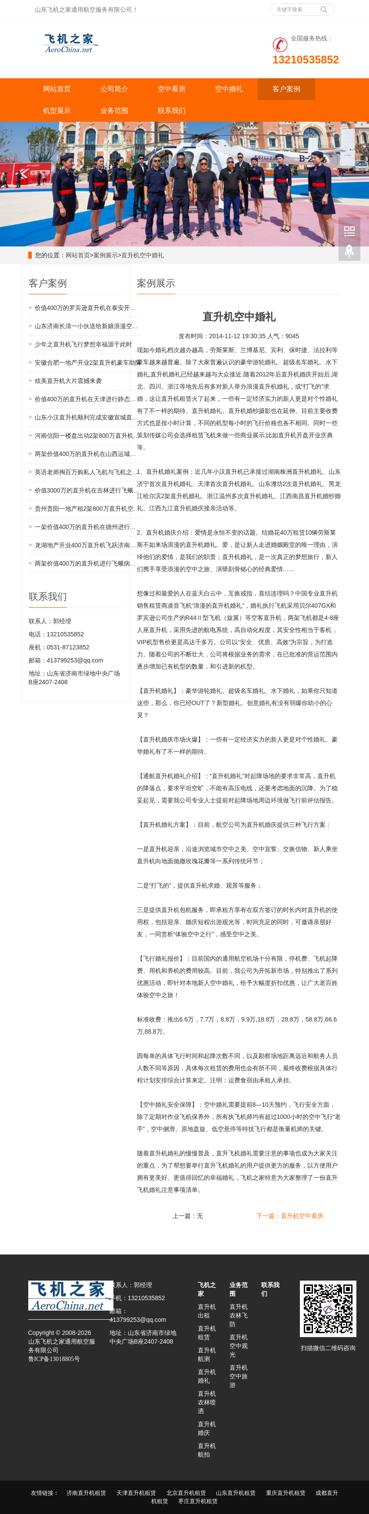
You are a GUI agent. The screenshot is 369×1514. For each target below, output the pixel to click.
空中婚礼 (229, 89)
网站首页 (57, 89)
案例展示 (105, 255)
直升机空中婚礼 (142, 255)
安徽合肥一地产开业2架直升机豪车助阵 (88, 362)
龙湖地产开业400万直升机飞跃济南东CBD (92, 545)
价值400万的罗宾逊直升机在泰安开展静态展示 (97, 307)
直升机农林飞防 (238, 1315)
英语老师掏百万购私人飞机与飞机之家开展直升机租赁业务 (114, 472)
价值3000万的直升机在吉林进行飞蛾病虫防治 (96, 490)
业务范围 (114, 110)
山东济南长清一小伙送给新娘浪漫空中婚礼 (92, 326)
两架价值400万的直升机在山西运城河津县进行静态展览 (110, 453)
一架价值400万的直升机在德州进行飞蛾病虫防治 (100, 526)
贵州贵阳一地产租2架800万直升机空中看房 (93, 508)
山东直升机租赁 (236, 1493)
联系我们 (172, 110)
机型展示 (57, 110)
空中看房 (172, 89)
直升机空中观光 (238, 1346)
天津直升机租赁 (136, 1493)
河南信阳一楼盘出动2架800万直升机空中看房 (96, 435)
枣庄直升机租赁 (198, 1501)
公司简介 (114, 89)
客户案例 (286, 89)
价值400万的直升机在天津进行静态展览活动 (94, 399)
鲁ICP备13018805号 (54, 1359)
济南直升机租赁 (86, 1493)
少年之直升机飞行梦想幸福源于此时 (83, 344)
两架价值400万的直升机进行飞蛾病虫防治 (91, 563)
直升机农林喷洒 (207, 1402)
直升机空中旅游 (238, 1376)
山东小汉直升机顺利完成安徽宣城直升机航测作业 (102, 417)
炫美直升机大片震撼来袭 (68, 380)
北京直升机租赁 (186, 1493)
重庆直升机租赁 (286, 1493)
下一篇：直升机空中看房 (289, 1215)
